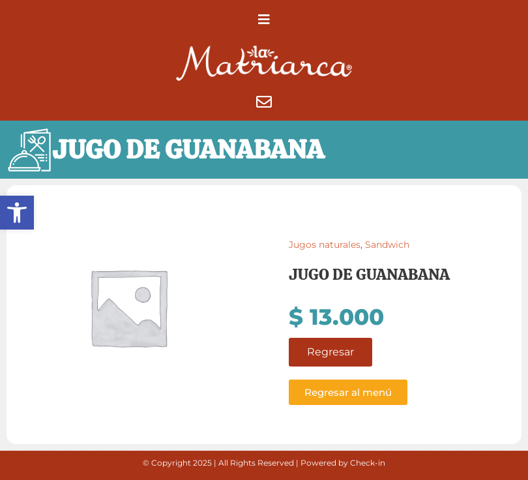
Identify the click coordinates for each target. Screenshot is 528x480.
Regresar (330, 352)
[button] (17, 213)
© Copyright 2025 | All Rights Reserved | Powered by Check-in (264, 463)
